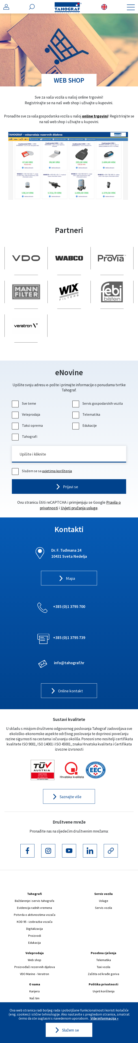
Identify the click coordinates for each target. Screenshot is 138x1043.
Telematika (86, 414)
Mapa (70, 578)
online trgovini (95, 116)
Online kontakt (70, 690)
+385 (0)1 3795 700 (69, 606)
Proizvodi (34, 936)
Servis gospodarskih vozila (98, 403)
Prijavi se (70, 486)
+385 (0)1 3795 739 (69, 637)
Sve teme (24, 403)
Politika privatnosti (103, 984)
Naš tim (34, 998)
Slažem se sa (42, 471)
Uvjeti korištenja (103, 991)
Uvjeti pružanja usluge (79, 507)
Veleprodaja (26, 414)
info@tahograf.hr (69, 662)
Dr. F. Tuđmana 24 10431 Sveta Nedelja (69, 553)
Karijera (34, 991)
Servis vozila (103, 894)
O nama (34, 984)
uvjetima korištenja (57, 471)
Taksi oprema (28, 425)
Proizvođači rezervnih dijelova (34, 967)
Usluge (103, 901)
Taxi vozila (103, 967)
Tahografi (25, 436)
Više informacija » (104, 1018)
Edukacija (34, 943)
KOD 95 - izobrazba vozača (34, 922)
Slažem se (70, 1030)
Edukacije (85, 425)
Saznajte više (70, 796)
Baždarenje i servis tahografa (34, 901)
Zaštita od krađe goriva (103, 974)
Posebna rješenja (103, 953)
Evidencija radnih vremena (34, 908)
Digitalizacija (34, 929)
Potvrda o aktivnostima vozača (34, 915)
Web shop (34, 960)
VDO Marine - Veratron (34, 974)
